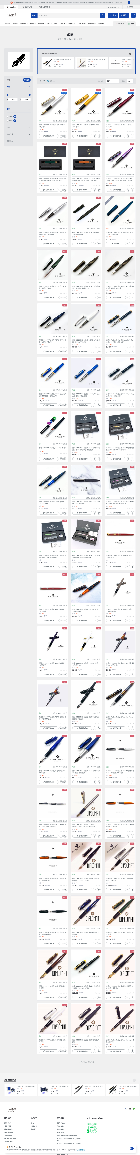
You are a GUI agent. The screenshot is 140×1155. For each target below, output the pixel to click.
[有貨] (7, 116)
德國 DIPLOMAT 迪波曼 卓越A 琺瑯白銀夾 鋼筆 (52, 1041)
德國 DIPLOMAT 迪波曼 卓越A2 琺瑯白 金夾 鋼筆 (52, 126)
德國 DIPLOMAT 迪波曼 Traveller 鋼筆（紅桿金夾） (119, 556)
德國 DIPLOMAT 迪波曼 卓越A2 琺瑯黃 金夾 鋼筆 (85, 126)
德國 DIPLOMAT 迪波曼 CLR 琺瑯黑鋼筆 (52, 448)
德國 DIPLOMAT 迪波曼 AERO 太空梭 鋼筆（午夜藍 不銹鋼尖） (52, 341)
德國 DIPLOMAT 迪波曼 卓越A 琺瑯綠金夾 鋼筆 (119, 933)
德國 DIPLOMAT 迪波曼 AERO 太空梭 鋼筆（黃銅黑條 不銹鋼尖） (86, 287)
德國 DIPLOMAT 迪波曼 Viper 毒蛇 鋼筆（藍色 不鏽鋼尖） (119, 233)
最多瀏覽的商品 (10, 1080)
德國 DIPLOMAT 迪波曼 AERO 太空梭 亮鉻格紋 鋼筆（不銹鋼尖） (52, 233)
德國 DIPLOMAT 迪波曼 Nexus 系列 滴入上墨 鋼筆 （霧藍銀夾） (86, 395)
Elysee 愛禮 (73, 39)
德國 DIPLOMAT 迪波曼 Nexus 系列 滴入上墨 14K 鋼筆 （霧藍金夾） (52, 395)
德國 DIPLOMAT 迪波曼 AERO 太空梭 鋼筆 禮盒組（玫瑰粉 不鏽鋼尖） (86, 556)
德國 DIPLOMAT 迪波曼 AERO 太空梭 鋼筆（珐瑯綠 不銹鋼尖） (52, 287)
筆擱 (65, 39)
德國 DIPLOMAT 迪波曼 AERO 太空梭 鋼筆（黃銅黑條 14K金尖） (120, 287)
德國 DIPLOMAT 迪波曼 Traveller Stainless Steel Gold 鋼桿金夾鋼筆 (97, 59)
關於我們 (7, 1118)
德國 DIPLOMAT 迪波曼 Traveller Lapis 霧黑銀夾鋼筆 (120, 1041)
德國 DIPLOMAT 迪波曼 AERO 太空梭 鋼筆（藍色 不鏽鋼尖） (86, 772)
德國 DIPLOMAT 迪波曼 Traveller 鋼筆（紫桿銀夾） (51, 664)
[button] (55, 67)
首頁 (59, 39)
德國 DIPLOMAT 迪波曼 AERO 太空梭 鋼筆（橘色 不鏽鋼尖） (120, 825)
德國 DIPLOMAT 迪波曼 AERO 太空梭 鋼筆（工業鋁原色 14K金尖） (120, 772)
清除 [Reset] (27, 80)
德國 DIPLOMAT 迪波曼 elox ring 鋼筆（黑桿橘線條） (85, 610)
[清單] (44, 81)
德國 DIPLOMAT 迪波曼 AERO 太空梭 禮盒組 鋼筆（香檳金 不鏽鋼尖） (120, 449)
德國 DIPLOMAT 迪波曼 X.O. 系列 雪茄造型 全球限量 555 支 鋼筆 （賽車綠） (52, 179)
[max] (26, 100)
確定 (132, 1148)
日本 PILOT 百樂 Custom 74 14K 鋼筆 (128, 1086)
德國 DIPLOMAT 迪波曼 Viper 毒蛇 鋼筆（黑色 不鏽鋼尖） (85, 233)
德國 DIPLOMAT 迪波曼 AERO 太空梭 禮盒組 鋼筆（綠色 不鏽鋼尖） (52, 556)
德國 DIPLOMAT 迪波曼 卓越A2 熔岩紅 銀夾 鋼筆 (119, 126)
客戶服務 (60, 1118)
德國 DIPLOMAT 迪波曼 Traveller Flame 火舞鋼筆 (63, 59)
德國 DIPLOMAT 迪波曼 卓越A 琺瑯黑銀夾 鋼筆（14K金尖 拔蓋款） (85, 879)
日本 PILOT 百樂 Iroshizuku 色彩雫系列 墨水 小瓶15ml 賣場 (60, 1086)
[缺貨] (7, 121)
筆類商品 (10, 141)
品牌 (8, 128)
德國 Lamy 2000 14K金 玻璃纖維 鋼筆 (94, 1086)
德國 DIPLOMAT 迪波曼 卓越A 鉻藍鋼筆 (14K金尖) (52, 772)
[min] (13, 100)
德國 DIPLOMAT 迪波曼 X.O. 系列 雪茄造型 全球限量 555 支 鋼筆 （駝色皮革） (86, 179)
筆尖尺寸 (10, 134)
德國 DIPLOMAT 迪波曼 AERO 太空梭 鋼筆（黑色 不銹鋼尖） (86, 502)
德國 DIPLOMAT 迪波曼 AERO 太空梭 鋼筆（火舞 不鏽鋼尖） (120, 664)
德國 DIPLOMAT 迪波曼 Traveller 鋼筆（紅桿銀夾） (51, 610)
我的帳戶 (34, 1118)
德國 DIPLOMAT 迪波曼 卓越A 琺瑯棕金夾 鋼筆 (52, 987)
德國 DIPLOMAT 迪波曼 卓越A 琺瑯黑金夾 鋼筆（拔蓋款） (119, 987)
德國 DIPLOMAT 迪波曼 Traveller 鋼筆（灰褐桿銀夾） (119, 610)
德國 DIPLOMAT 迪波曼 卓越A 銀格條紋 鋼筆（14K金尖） (119, 879)
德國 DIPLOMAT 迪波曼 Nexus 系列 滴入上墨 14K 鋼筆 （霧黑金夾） (120, 341)
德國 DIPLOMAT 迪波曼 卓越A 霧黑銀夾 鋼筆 (85, 1041)
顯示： (124, 81)
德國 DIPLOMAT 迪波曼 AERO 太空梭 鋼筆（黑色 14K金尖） (52, 933)
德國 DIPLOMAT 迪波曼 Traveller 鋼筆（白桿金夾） (85, 664)
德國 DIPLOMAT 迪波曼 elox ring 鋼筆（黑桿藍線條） (51, 502)
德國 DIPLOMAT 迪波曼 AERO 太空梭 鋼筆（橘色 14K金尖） (52, 879)
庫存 (8, 109)
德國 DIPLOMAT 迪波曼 (60, 121)
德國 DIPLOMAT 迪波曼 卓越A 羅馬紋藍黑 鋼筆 (85, 933)
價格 (8, 87)
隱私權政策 (81, 1150)
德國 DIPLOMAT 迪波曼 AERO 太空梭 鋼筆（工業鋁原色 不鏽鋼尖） (52, 825)
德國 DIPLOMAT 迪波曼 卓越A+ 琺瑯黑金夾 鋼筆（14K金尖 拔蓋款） (86, 987)
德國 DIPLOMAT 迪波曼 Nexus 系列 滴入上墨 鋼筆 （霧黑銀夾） (120, 395)
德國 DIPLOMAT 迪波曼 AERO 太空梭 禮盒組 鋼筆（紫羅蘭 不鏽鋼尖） (120, 502)
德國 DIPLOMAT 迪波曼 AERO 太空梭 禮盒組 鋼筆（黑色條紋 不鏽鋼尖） (86, 449)
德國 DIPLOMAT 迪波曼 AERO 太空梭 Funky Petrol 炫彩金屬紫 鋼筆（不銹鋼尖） (119, 180)
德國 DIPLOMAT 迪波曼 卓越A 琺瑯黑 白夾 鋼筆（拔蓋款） (86, 718)
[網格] (40, 81)
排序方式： (101, 81)
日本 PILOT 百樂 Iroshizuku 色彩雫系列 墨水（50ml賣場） (26, 1086)
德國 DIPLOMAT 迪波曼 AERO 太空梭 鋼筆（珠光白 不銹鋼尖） (86, 341)
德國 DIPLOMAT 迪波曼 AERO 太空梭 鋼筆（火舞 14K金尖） (52, 718)
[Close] (129, 2)
